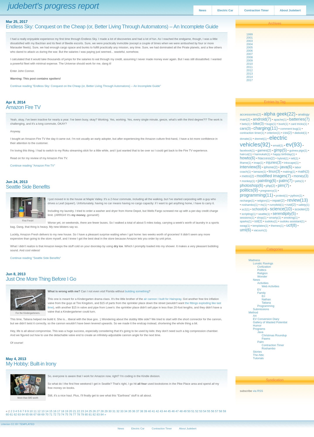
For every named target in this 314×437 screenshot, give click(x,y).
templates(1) (260, 225)
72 (54, 414)
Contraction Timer (256, 10)
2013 (249, 73)
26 (94, 411)
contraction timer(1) (252, 132)
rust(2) (291, 204)
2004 (249, 44)
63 (19, 414)
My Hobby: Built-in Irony (31, 363)
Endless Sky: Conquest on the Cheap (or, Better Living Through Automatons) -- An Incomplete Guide (112, 26)
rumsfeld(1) (277, 204)
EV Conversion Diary (266, 319)
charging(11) (265, 128)
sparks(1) (246, 221)
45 (169, 411)
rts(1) (263, 204)
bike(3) (258, 124)
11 (34, 411)
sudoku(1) (271, 221)
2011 (249, 67)
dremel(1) (260, 138)
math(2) (303, 171)
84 (102, 414)
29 (106, 411)
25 (90, 411)
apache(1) (280, 119)
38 (141, 411)
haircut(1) (246, 154)
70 (46, 414)
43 (161, 411)
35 (129, 411)
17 (58, 411)
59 (224, 411)
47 (177, 411)
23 (82, 411)
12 (39, 411)
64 (23, 414)
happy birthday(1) (284, 154)
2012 (249, 70)
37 (137, 411)
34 (125, 411)
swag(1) (245, 225)
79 (82, 414)
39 (145, 411)
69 (42, 414)
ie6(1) (294, 158)
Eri (263, 296)
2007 (249, 54)
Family (261, 292)
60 (7, 414)
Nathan (266, 299)
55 (208, 411)
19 (66, 411)
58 (220, 411)
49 (184, 411)
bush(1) (283, 124)
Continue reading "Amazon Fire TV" (32, 165)
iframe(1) (245, 162)
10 (30, 411)
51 (192, 411)
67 (34, 414)
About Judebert (290, 10)
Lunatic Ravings (263, 263)
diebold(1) (300, 132)
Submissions (261, 309)
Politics (261, 270)
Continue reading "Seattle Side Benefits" (35, 258)
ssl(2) (258, 221)
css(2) (287, 132)
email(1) (278, 145)
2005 (249, 47)
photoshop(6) (251, 185)
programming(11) (256, 195)
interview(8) (250, 167)
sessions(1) (247, 217)
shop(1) (261, 217)
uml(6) (245, 230)
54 (204, 411)
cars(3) (245, 128)
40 (149, 411)
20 (70, 411)
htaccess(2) (266, 158)
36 (133, 411)
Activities (262, 283)
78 (78, 414)
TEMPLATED (26, 424)
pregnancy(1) (268, 190)
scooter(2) (302, 209)
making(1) (289, 171)
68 (39, 414)
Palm (260, 341)
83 (98, 414)
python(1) (296, 195)
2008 (249, 57)
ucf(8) (291, 225)
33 (121, 411)
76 (70, 414)
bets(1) (246, 124)
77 (74, 414)
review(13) (297, 200)
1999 (249, 34)
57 (216, 411)
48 (181, 411)
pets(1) (299, 181)
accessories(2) (250, 114)
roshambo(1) (250, 204)
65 (27, 414)
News (202, 10)
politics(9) (249, 190)
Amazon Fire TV (23, 107)
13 (42, 411)
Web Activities (270, 286)
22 (78, 411)
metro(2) (248, 176)
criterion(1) (273, 132)
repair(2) (278, 200)
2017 (249, 80)
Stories (257, 351)
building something (136, 291)
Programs (259, 328)
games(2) (264, 150)
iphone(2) (271, 167)
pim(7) (283, 185)
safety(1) (303, 204)
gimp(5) (280, 150)
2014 (249, 76)
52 (196, 411)
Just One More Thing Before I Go (41, 279)
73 (58, 414)
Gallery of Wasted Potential (270, 322)
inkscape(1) (291, 162)
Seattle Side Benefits (28, 186)
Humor (257, 325)
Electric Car (225, 10)
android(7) (262, 119)
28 (102, 411)
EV (259, 289)
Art (255, 315)
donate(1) (246, 138)
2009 (249, 60)
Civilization (264, 266)
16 (54, 411)
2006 (249, 50)
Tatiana (266, 302)
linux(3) (274, 171)
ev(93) (294, 144)
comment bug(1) (290, 128)
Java (260, 332)
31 (113, 411)
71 (50, 414)
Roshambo (268, 348)
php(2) (270, 185)
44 (165, 411)
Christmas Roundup (274, 335)
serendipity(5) (284, 213)
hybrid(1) (282, 158)
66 (30, 414)
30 (109, 411)
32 (117, 411)
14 (46, 411)
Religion (262, 273)
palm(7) (286, 180)
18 (62, 411)
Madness (254, 260)
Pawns (266, 338)
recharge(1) (247, 200)
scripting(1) (249, 214)
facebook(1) (247, 150)
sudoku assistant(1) (292, 221)
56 (212, 411)
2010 (249, 63)
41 (153, 411)
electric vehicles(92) (263, 141)
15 (50, 411)
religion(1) (263, 200)
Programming (265, 306)
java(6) (286, 167)
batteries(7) (299, 119)
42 (157, 411)
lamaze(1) (259, 171)
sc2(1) (245, 209)
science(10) (281, 208)
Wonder (262, 276)
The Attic (258, 355)
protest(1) (282, 195)
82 (94, 414)
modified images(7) (274, 175)
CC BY (15, 424)
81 (90, 414)
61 (11, 414)
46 (173, 411)
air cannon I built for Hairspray (162, 299)
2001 (249, 37)
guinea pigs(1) (298, 150)
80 (86, 414)
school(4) (259, 209)
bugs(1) (271, 124)
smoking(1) (291, 217)
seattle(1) (264, 214)
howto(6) (247, 158)
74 (62, 414)
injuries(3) (274, 162)
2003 (249, 41)
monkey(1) (248, 181)
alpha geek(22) (279, 114)
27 (98, 411)
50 (188, 411)
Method (253, 312)
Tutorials (258, 358)
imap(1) (258, 162)
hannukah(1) (262, 154)
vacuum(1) (260, 230)
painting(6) (267, 181)
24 (86, 411)
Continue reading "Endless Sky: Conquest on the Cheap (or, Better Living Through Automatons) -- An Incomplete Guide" (85, 86)
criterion (5, 424)
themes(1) (277, 225)
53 (200, 411)
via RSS (258, 391)
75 (66, 414)
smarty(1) (275, 217)
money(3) (301, 176)
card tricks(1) (299, 124)
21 (74, 411)
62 (15, 414)
